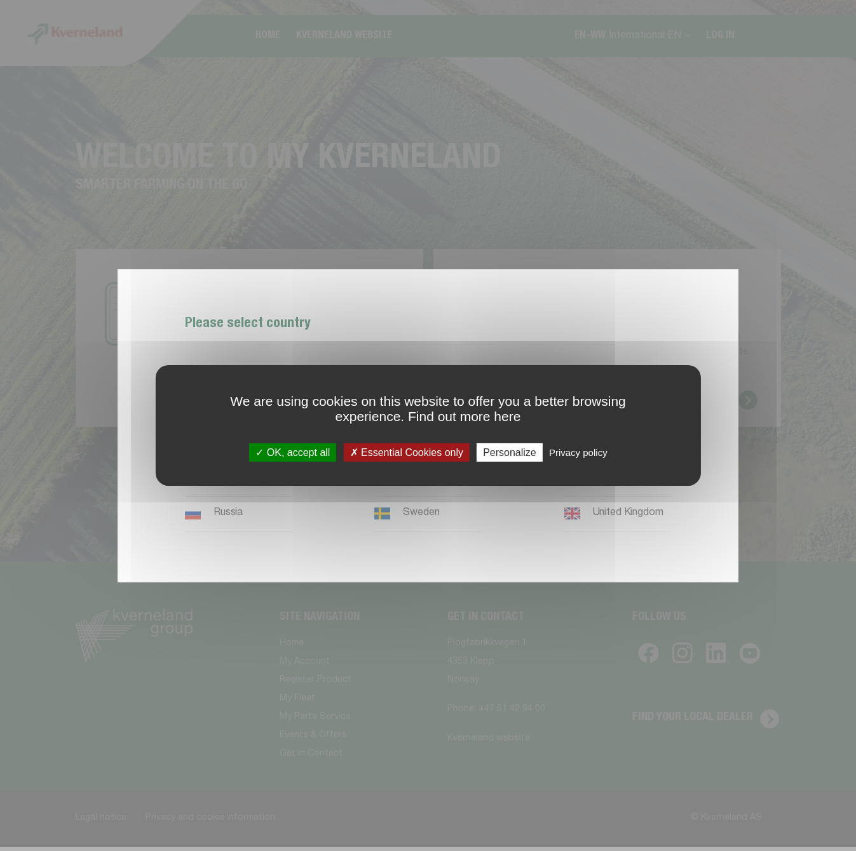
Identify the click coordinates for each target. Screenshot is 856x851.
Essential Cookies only (406, 452)
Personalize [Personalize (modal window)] (509, 452)
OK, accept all (292, 452)
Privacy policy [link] (578, 452)
